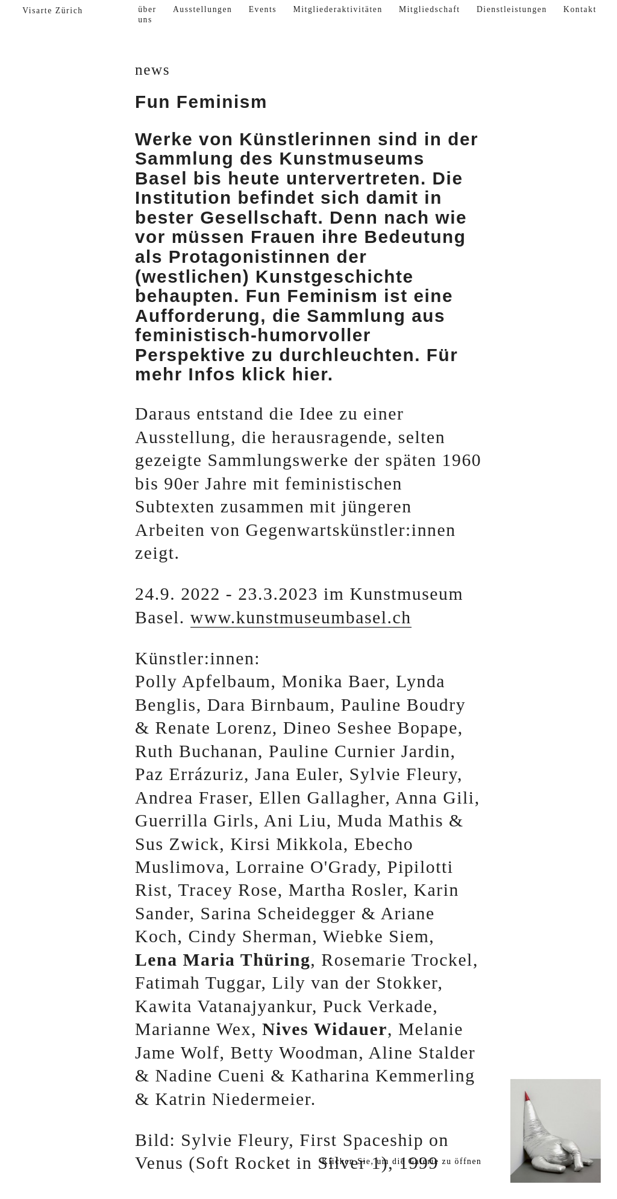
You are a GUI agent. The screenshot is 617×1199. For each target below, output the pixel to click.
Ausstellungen (203, 9)
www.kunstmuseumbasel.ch (301, 617)
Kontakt (580, 9)
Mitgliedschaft (429, 9)
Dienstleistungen (512, 9)
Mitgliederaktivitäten (337, 9)
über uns (147, 15)
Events (263, 9)
